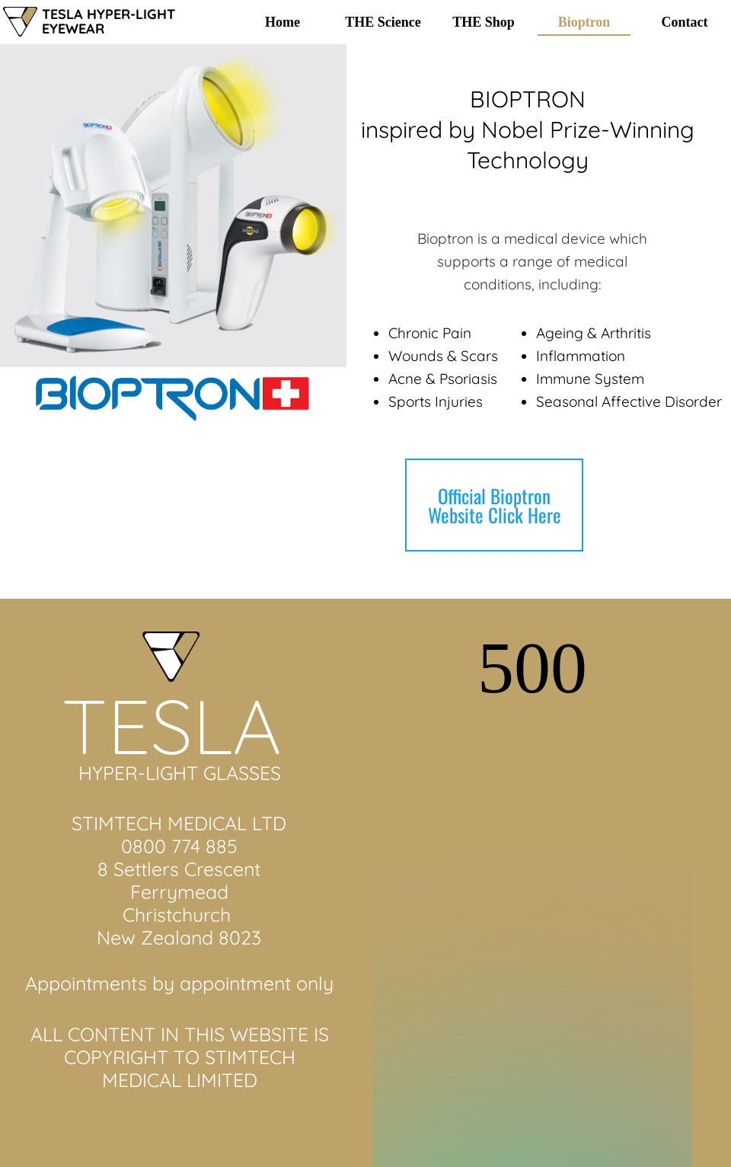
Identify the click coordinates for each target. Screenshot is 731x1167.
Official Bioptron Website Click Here (494, 505)
